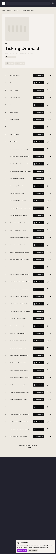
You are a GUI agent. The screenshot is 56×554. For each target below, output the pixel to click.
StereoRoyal (8, 53)
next (29, 447)
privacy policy (44, 547)
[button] (3, 3)
